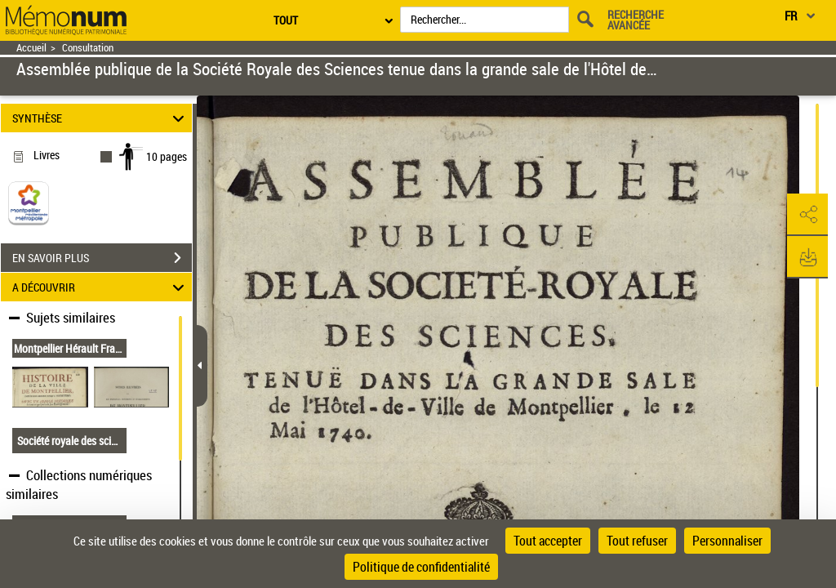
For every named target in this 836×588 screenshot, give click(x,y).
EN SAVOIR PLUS (102, 258)
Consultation (87, 48)
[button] (807, 215)
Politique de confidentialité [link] (421, 567)
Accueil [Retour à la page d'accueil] (31, 48)
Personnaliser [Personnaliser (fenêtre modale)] (727, 541)
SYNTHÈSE (100, 118)
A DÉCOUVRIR (100, 287)
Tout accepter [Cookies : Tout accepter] (548, 541)
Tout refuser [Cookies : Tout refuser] (637, 541)
